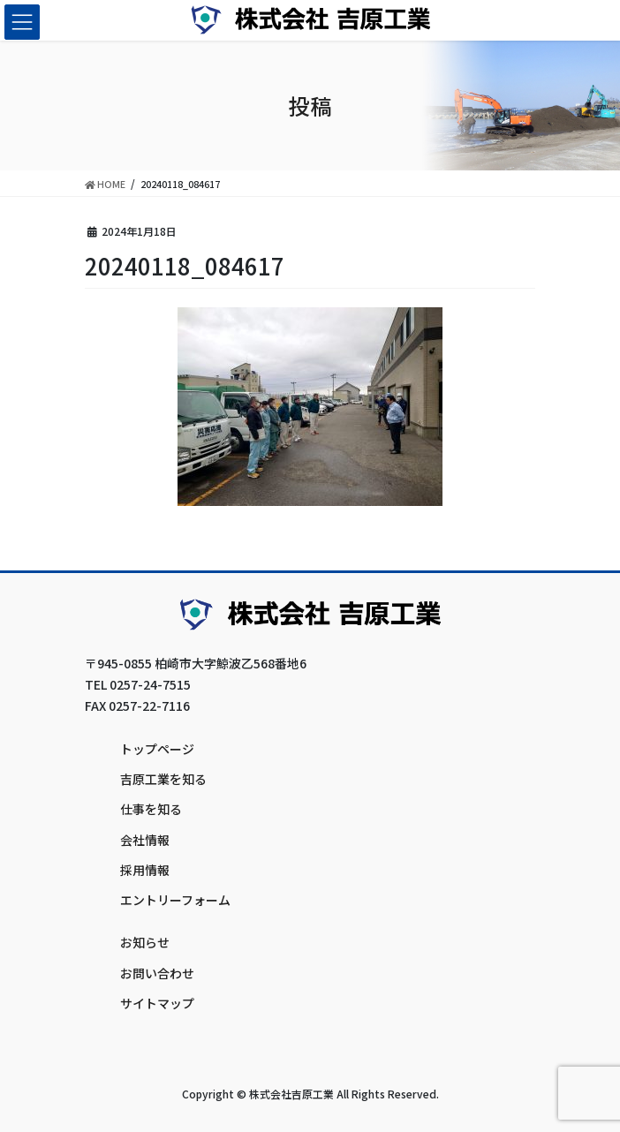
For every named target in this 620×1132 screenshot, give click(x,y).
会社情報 (145, 840)
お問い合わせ (157, 973)
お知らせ (145, 942)
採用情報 (145, 870)
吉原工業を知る (163, 779)
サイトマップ (157, 1003)
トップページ (157, 749)
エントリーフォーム (175, 900)
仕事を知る (151, 809)
